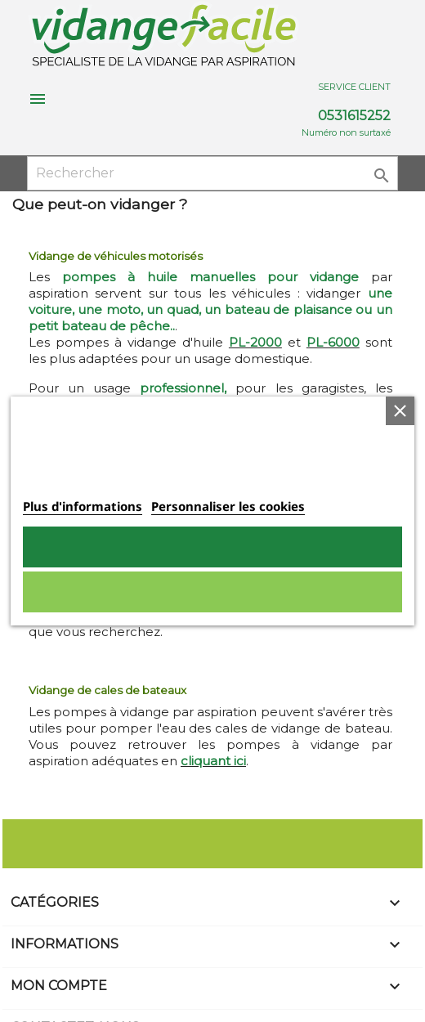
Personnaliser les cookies (228, 506)
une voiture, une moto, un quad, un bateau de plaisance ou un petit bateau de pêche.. (210, 309)
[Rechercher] (213, 173)
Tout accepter (212, 547)
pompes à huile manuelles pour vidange (210, 277)
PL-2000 (255, 342)
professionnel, (183, 388)
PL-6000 (333, 342)
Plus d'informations (82, 506)
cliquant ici (213, 761)
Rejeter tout (212, 592)
